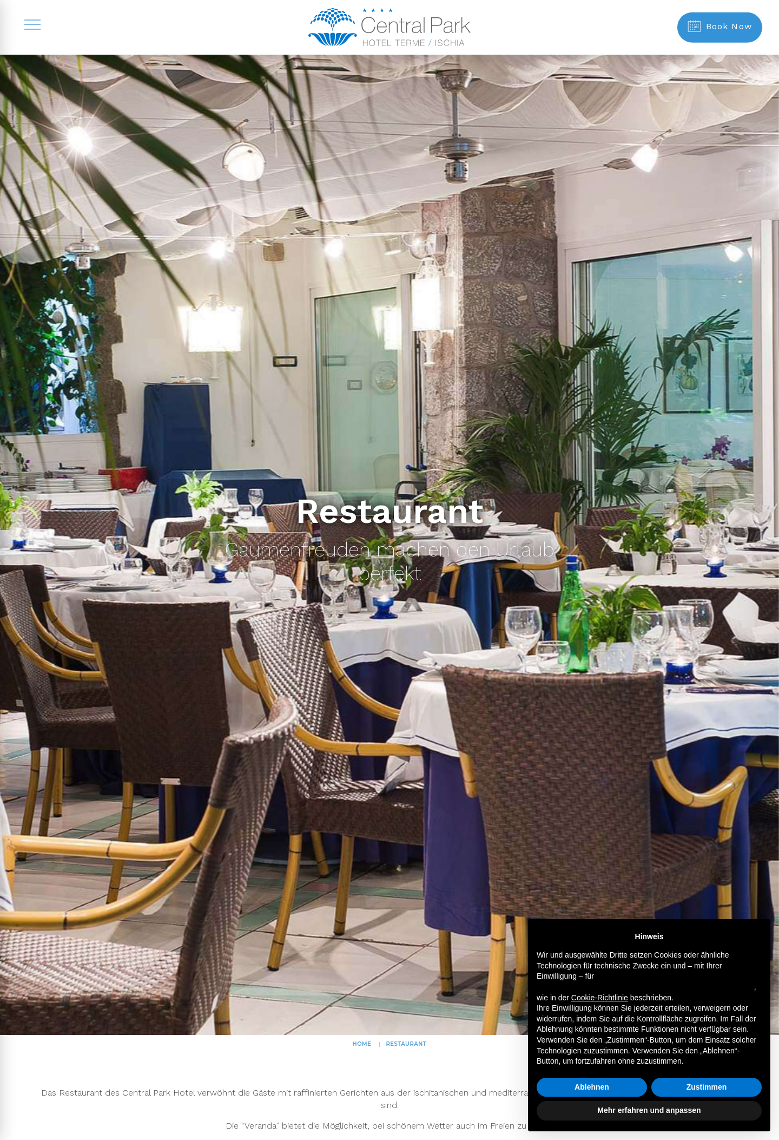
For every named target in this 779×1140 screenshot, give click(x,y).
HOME (362, 1043)
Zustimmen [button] (706, 1087)
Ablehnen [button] (592, 1087)
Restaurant (406, 1043)
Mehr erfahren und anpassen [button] (649, 1110)
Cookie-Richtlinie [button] (599, 997)
